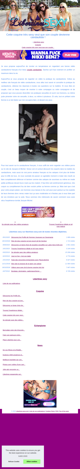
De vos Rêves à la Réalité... (12, 350)
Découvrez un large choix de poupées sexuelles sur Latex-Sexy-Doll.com (37, 245)
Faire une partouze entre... (12, 335)
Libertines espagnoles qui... (12, 374)
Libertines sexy (39, 42)
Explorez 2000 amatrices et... (13, 355)
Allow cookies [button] (32, 461)
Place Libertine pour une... (12, 340)
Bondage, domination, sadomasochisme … (26, 271)
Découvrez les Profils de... (12, 296)
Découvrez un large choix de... (13, 305)
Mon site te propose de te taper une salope (26, 263)
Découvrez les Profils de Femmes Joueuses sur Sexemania (32, 237)
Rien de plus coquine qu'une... (13, 301)
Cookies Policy (50, 411)
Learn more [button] (22, 456)
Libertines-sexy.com (22, 411)
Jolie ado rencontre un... (11, 369)
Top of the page (64, 411)
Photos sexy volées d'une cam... (14, 364)
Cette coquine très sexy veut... (13, 315)
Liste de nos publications (11, 283)
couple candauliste (34, 70)
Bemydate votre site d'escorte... (14, 330)
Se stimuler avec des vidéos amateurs (15, 224)
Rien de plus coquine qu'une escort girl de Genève (29, 241)
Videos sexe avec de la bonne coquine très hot (27, 267)
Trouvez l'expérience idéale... (13, 310)
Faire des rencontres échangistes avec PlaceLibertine (30, 260)
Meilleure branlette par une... (13, 360)
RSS (56, 411)
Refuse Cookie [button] (13, 461)
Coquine (38, 45)
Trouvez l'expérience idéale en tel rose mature (61, 225)
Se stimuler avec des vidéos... (13, 320)
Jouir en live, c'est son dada (21, 256)
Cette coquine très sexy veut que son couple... (38, 47)
